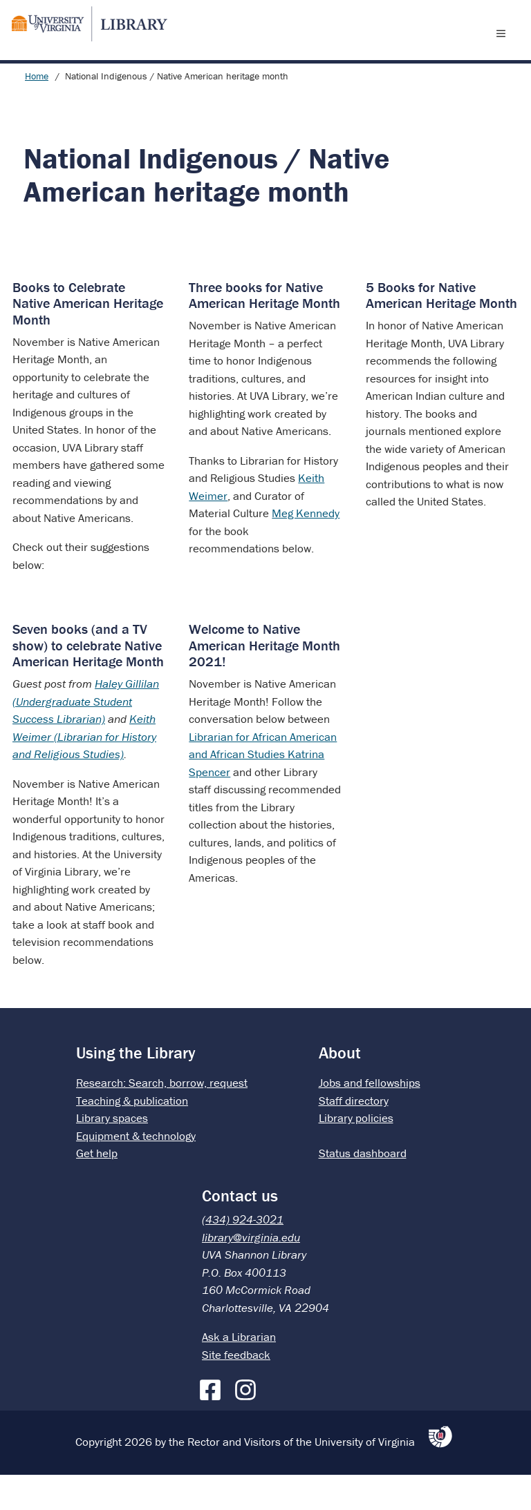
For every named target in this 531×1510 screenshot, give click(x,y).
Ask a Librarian (239, 1372)
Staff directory (354, 1135)
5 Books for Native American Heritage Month (441, 330)
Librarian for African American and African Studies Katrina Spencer (263, 789)
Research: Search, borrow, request (162, 1117)
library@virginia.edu (251, 1272)
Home (36, 111)
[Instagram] (249, 1422)
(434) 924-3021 (242, 1254)
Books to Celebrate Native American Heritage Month (87, 338)
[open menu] (504, 50)
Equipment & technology (136, 1171)
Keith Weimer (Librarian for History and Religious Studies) (84, 771)
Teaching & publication (132, 1135)
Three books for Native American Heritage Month (264, 330)
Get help (97, 1188)
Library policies (356, 1153)
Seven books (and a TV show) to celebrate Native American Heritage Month (88, 680)
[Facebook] (213, 1422)
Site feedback (236, 1389)
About (340, 1088)
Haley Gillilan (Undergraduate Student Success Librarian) (85, 736)
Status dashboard (363, 1188)
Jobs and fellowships (369, 1117)
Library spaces (112, 1153)
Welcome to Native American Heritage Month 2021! (264, 680)
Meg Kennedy (305, 548)
